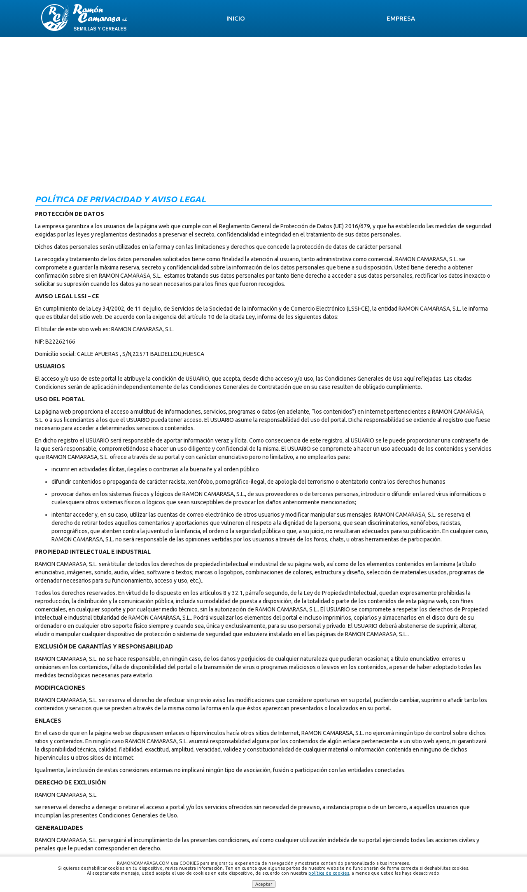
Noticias (396, 18)
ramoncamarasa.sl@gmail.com (308, 827)
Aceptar (263, 884)
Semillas (283, 18)
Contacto (455, 18)
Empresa (228, 18)
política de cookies (328, 873)
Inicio (178, 18)
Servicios (340, 18)
